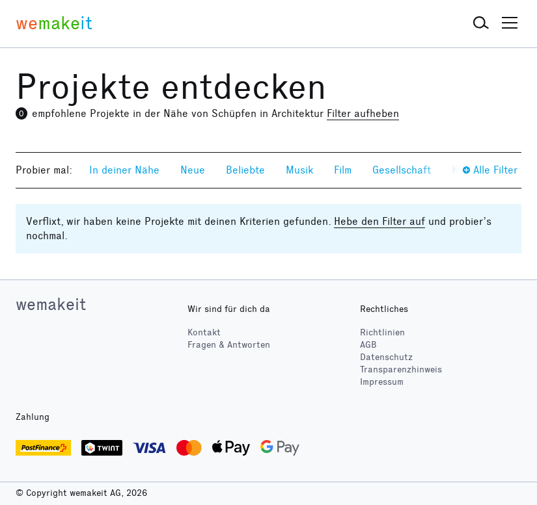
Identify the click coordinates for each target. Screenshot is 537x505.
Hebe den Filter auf (379, 221)
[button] (481, 23)
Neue (192, 170)
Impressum (382, 381)
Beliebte (245, 170)
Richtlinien (382, 332)
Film (342, 170)
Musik (299, 170)
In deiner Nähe (124, 170)
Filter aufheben (363, 113)
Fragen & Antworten (228, 344)
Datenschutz (386, 357)
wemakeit (51, 304)
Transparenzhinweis (401, 369)
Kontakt (204, 332)
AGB (368, 344)
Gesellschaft (401, 170)
